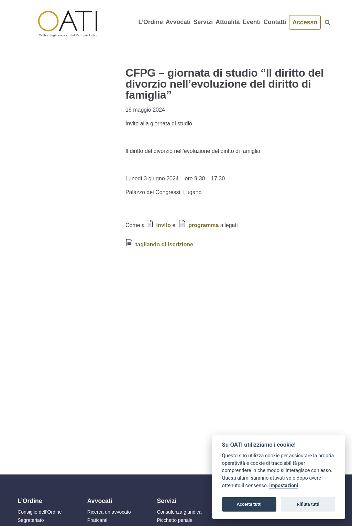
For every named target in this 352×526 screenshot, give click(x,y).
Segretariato (31, 520)
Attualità (228, 22)
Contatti (274, 22)
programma (203, 225)
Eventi (252, 22)
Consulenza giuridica (179, 512)
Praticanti (97, 520)
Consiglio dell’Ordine (40, 512)
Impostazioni (283, 486)
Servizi (203, 22)
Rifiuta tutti (308, 504)
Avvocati (178, 22)
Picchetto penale (174, 520)
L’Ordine (150, 22)
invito (163, 225)
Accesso (305, 22)
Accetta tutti (249, 504)
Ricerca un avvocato (109, 512)
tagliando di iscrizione (164, 244)
